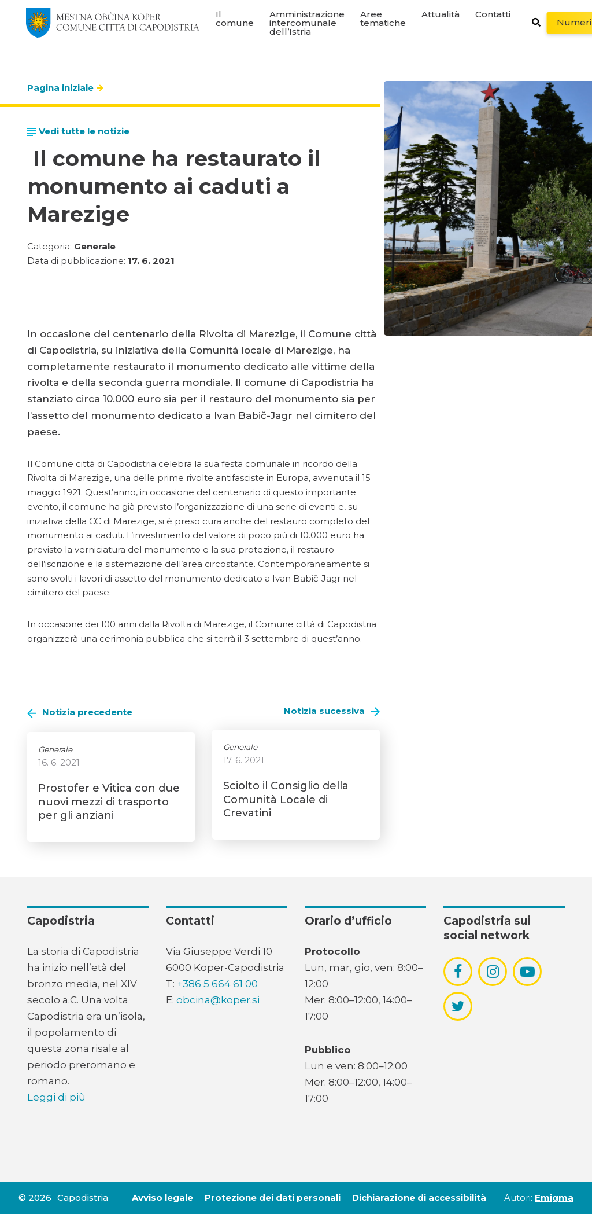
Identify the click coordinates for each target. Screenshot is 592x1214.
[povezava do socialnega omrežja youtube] (527, 972)
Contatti (492, 14)
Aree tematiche (383, 18)
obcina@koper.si (218, 1000)
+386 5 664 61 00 (217, 983)
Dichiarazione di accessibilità (419, 1197)
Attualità (440, 14)
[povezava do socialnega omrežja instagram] (493, 971)
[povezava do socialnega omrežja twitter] (458, 1006)
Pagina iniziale (60, 87)
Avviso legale (162, 1197)
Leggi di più (56, 1097)
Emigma (554, 1197)
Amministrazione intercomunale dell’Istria (307, 23)
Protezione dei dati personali (273, 1197)
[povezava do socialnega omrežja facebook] (458, 971)
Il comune (235, 18)
